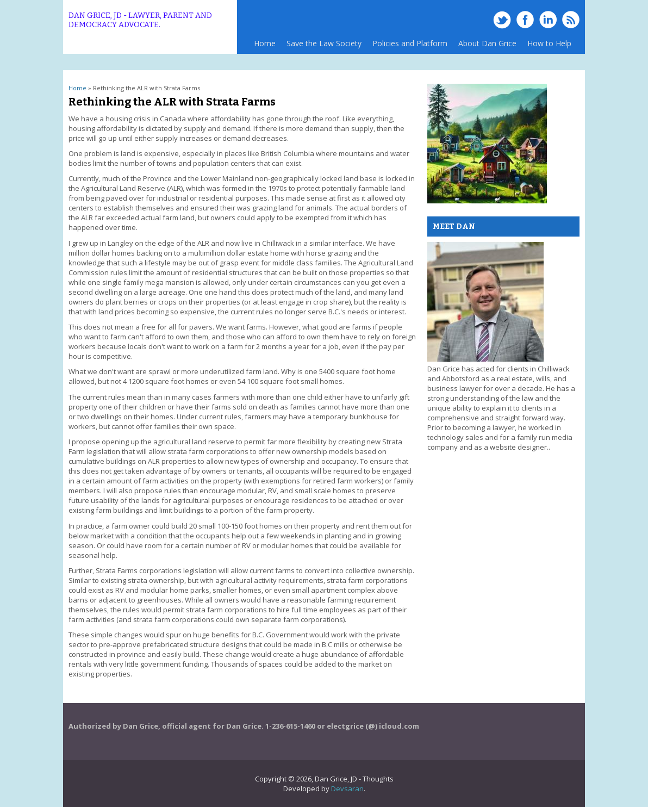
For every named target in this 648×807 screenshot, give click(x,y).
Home (265, 43)
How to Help (549, 43)
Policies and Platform (407, 46)
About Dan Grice (487, 43)
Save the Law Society (324, 43)
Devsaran (347, 788)
